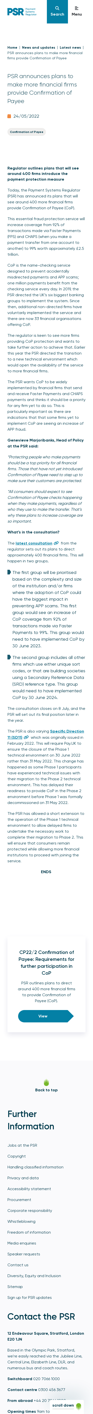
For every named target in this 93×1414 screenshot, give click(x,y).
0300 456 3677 (51, 1389)
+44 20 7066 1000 (50, 1400)
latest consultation (34, 543)
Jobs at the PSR (22, 1145)
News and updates (38, 47)
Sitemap (15, 1286)
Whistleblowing (21, 1221)
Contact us (18, 1265)
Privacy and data (23, 1178)
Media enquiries (21, 1243)
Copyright (16, 1156)
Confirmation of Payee (26, 132)
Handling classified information (35, 1167)
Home (12, 47)
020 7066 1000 (46, 1378)
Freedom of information (29, 1232)
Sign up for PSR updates (29, 1297)
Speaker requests (23, 1254)
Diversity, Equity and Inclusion (34, 1275)
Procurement (19, 1199)
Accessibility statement (29, 1188)
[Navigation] (57, 11)
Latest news (70, 47)
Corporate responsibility (29, 1210)
